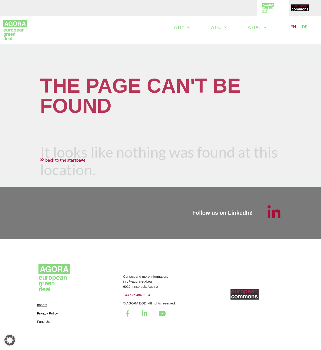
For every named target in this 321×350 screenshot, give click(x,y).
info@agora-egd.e (136, 281)
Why (182, 27)
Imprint (42, 305)
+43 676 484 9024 (136, 295)
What (257, 27)
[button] (10, 340)
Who (218, 27)
